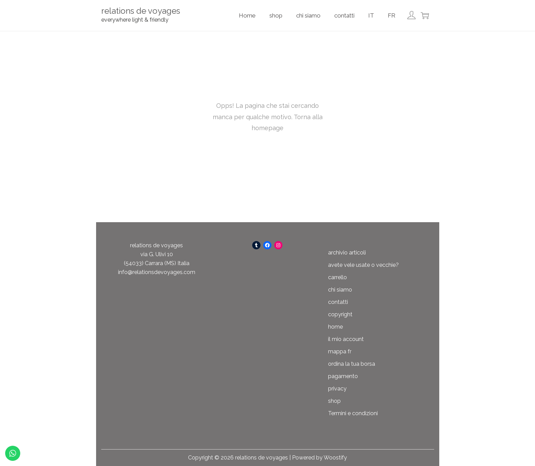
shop (334, 401)
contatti (338, 302)
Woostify (335, 457)
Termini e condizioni (353, 413)
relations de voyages (140, 11)
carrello (337, 277)
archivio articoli (347, 252)
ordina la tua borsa (351, 364)
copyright (340, 314)
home (335, 326)
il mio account (346, 339)
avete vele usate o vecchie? (363, 265)
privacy (337, 388)
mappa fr (339, 351)
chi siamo (340, 289)
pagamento (343, 376)
